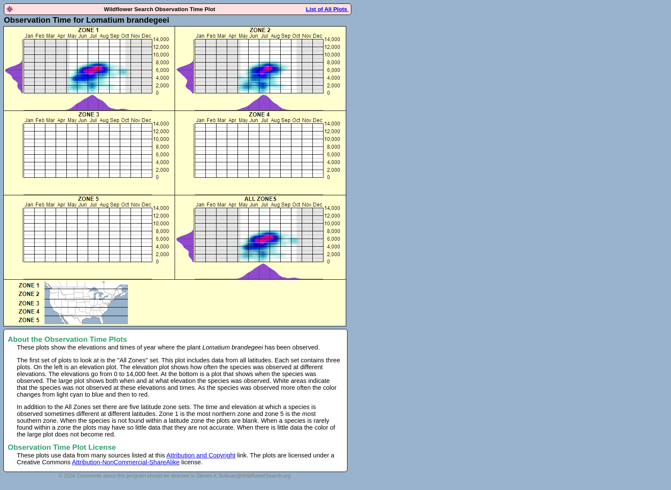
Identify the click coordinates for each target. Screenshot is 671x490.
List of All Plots (327, 9)
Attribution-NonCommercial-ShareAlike (126, 462)
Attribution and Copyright (200, 455)
